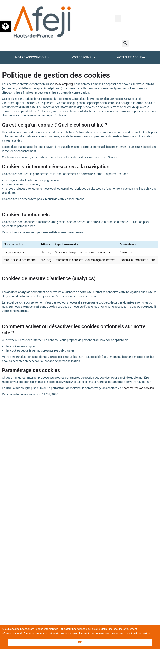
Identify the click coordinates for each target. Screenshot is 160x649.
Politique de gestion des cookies (131, 633)
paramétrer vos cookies (139, 388)
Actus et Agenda (131, 57)
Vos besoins (83, 57)
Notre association (32, 57)
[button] (5, 26)
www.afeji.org (64, 84)
